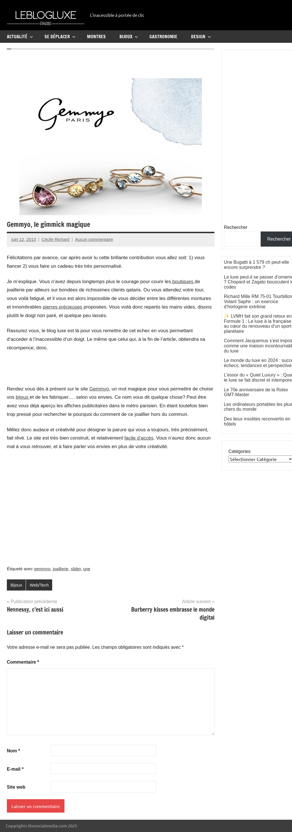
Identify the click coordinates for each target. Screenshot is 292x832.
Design (201, 36)
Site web (16, 787)
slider (76, 568)
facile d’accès (138, 438)
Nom (13, 750)
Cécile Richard (56, 239)
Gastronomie (163, 36)
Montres (96, 36)
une (86, 568)
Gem (94, 389)
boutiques (183, 281)
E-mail (15, 769)
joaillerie (60, 568)
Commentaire (23, 662)
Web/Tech (39, 585)
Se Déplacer (60, 36)
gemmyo (42, 568)
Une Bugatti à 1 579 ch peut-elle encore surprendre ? (256, 265)
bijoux (23, 397)
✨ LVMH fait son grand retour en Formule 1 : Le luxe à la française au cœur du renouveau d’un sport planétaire (258, 324)
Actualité (20, 36)
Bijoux (128, 36)
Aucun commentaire (94, 239)
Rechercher (236, 227)
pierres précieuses (62, 307)
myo (104, 389)
